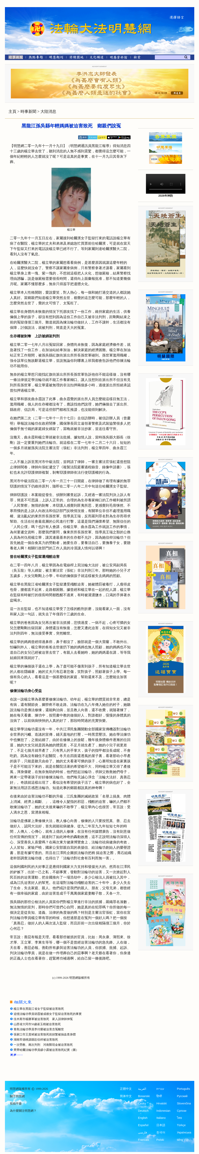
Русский (182, 1096)
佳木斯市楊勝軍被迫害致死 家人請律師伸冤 (43, 1019)
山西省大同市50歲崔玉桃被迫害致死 (37, 1024)
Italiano (161, 1117)
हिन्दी (159, 1096)
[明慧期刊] (56, 58)
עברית (160, 1088)
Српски (181, 1110)
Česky (142, 1103)
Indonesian (163, 1110)
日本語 (160, 1125)
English (143, 1117)
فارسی (142, 1132)
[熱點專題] (36, 58)
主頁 (12, 111)
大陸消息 (48, 111)
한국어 (160, 1132)
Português (183, 1088)
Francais (143, 1139)
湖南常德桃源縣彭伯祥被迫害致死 (36, 1039)
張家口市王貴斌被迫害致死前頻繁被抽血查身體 (45, 1034)
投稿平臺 (16, 1103)
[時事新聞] (14, 58)
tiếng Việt (183, 1139)
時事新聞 (28, 111)
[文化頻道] (97, 58)
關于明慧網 (17, 1096)
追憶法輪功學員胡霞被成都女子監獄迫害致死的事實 (48, 1013)
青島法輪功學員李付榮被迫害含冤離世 (39, 1029)
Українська (184, 1132)
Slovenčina (184, 1103)
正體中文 (126, 1088)
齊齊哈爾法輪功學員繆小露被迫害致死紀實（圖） (46, 1049)
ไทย (179, 1117)
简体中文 (126, 1096)
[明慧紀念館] (119, 58)
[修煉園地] (76, 58)
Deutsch (143, 1110)
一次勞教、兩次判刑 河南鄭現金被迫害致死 (43, 1044)
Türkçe (181, 1125)
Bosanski (144, 1096)
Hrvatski (161, 1103)
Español (143, 1125)
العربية (142, 1088)
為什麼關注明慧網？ (23, 1110)
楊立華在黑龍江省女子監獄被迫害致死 (39, 1008)
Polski (160, 1139)
